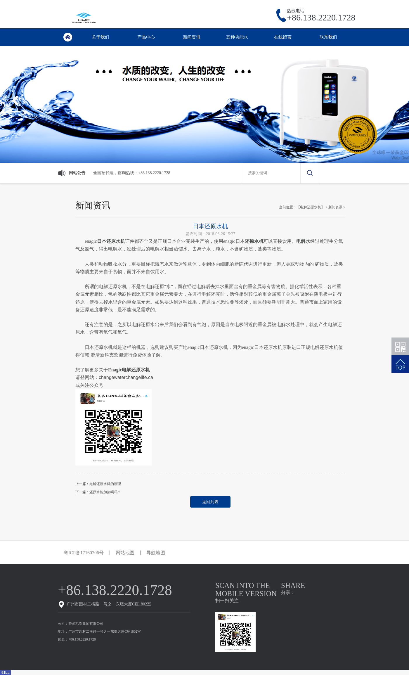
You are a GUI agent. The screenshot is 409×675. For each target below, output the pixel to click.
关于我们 (100, 37)
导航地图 (155, 553)
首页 (67, 37)
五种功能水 (237, 37)
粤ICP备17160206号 (84, 553)
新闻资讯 (191, 37)
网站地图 (125, 553)
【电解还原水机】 (311, 207)
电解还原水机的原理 (105, 484)
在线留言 (283, 37)
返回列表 (210, 502)
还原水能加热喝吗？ (105, 492)
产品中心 (146, 37)
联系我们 (328, 37)
